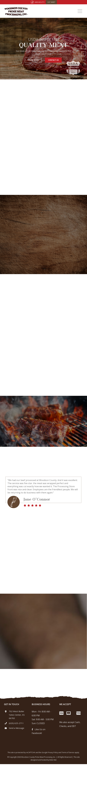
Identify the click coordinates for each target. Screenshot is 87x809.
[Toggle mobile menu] (80, 11)
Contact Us (53, 60)
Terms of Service (68, 752)
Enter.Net (52, 760)
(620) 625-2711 (40, 2)
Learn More (33, 60)
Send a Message (16, 728)
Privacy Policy (53, 752)
